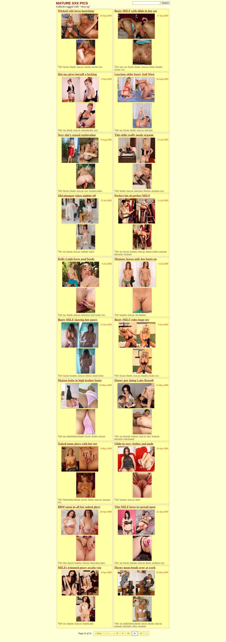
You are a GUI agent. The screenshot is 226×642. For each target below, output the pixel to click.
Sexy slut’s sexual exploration (77, 135)
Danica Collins (152, 251)
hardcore (155, 436)
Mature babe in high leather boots (80, 380)
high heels (138, 191)
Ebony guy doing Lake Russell (133, 380)
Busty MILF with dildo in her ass (135, 11)
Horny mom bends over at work (134, 567)
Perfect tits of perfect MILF (132, 195)
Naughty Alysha (91, 67)
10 (128, 633)
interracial (118, 439)
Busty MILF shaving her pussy (77, 319)
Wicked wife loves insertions (76, 11)
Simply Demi (98, 375)
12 (141, 633)
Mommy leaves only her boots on (135, 259)
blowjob (126, 436)
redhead (84, 251)
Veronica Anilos (95, 191)
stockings (155, 191)
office (134, 626)
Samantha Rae (87, 130)
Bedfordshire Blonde (75, 436)
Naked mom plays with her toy (77, 443)
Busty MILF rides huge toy (131, 319)
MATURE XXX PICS (72, 3)
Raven (148, 563)
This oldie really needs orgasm (133, 135)
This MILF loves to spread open (134, 507)
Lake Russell (129, 439)
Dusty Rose (95, 563)
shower (88, 375)
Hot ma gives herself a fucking (77, 74)
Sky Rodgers (140, 315)
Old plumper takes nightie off (77, 195)
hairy (149, 436)
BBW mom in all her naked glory (79, 507)
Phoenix (147, 191)
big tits (66, 67)
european (162, 251)
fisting (151, 67)
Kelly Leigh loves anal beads (76, 259)
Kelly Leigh (95, 315)
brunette (133, 251)
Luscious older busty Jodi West (134, 74)
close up (80, 67)
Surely (91, 251)
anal (121, 67)
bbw (65, 563)
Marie (137, 499)
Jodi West (148, 130)
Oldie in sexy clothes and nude (133, 443)
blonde (72, 67)
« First (98, 633)
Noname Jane (87, 623)
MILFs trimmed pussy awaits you (79, 567)
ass (125, 67)
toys (100, 67)
